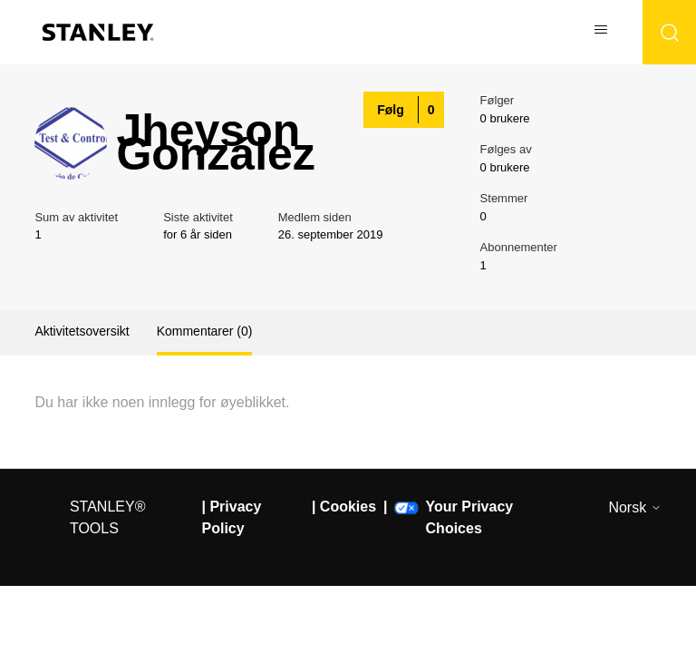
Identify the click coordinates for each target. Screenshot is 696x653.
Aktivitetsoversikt (81, 331)
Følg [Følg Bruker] (390, 109)
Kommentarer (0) (205, 331)
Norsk (634, 507)
